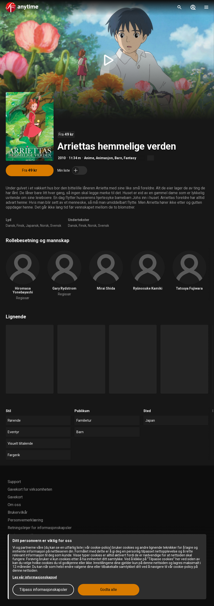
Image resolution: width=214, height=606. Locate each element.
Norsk (44, 225)
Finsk (20, 225)
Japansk (32, 225)
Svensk (55, 225)
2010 (62, 158)
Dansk (10, 225)
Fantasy (130, 158)
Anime (89, 158)
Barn (118, 158)
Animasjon (104, 158)
